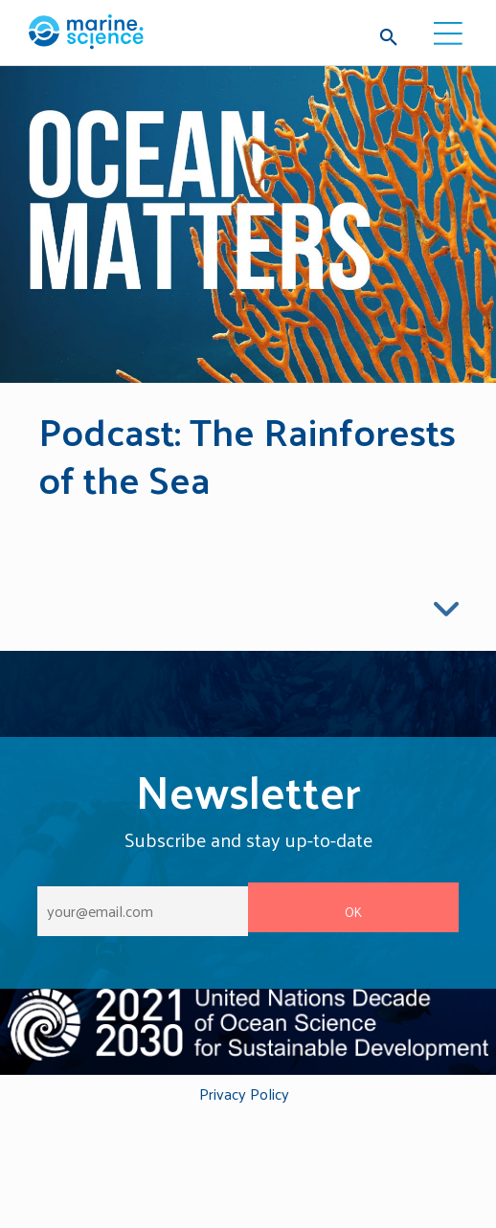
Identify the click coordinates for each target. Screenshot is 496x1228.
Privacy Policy (244, 1095)
